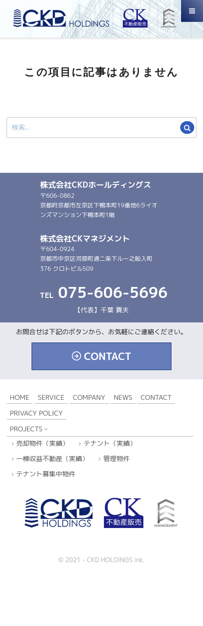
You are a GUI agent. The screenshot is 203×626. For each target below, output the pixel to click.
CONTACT (107, 356)
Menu (192, 14)
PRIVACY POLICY (36, 413)
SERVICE (51, 397)
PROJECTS (26, 429)
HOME (19, 397)
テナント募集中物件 (45, 474)
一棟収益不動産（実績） (52, 458)
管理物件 (116, 458)
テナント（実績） (110, 443)
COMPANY (89, 397)
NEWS (123, 397)
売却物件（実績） (42, 443)
